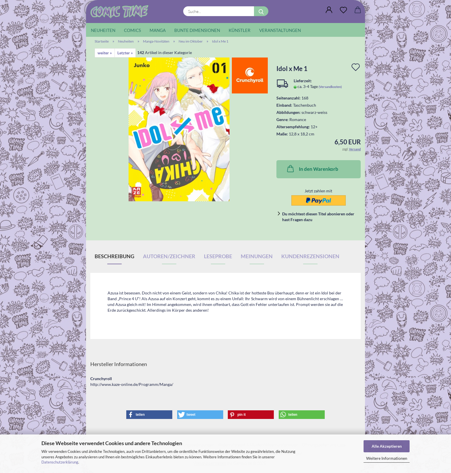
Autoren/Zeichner (169, 256)
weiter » (105, 52)
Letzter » (125, 52)
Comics (132, 30)
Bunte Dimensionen (197, 30)
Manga (158, 30)
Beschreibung (114, 256)
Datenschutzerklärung (59, 462)
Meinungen (257, 256)
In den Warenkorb (312, 168)
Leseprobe (218, 256)
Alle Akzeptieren (387, 446)
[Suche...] (261, 11)
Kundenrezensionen (310, 256)
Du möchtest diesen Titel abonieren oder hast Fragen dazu (318, 216)
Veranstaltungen (280, 30)
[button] (329, 10)
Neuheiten (103, 30)
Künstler (240, 30)
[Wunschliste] (343, 10)
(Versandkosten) (330, 87)
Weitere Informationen (386, 458)
